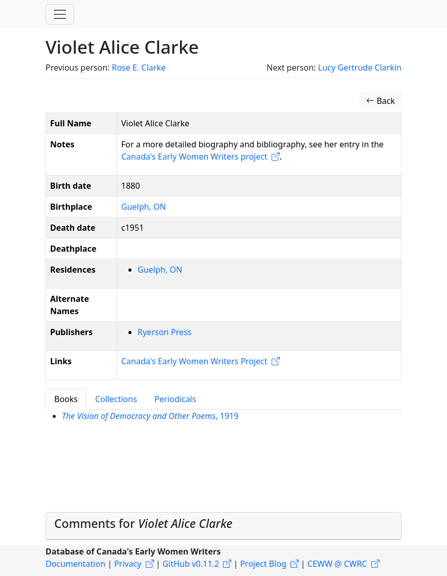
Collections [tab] (116, 399)
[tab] (223, 526)
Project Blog (263, 563)
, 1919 (150, 416)
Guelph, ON (143, 206)
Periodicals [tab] (175, 399)
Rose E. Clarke (138, 67)
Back (380, 100)
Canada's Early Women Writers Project (194, 361)
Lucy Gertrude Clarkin (359, 67)
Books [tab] (66, 399)
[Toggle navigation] (60, 14)
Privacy (127, 563)
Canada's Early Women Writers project (194, 156)
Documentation (75, 563)
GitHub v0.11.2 (191, 563)
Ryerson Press (164, 332)
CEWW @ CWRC (337, 563)
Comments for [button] (143, 523)
